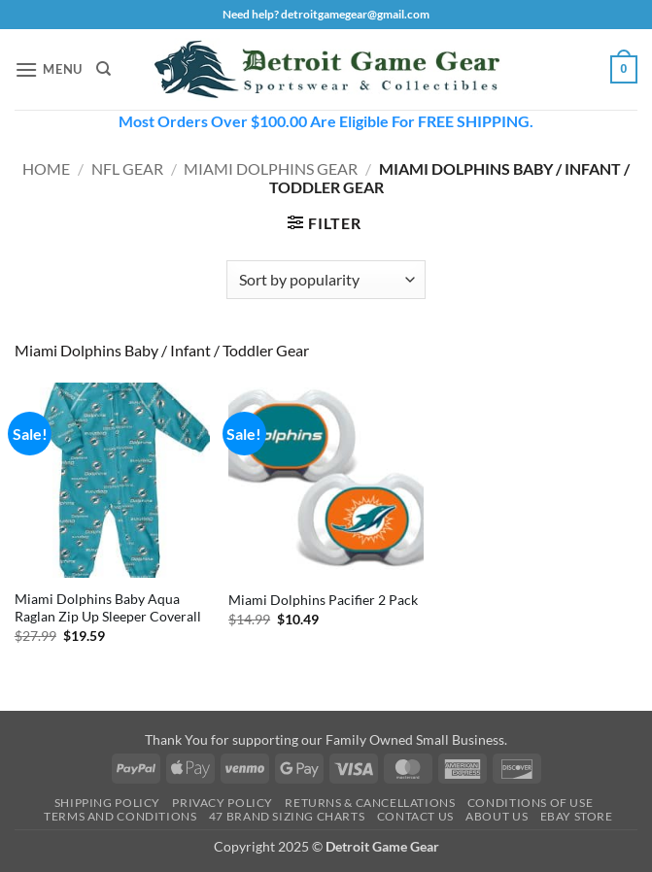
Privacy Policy (222, 802)
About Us (496, 816)
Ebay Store (576, 816)
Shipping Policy (107, 802)
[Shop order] (326, 279)
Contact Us (415, 816)
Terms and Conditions (120, 816)
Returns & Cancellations (370, 802)
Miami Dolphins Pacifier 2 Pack (323, 599)
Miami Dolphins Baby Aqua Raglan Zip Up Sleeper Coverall (108, 607)
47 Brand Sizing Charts (286, 816)
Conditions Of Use (530, 802)
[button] (49, 69)
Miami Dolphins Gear (271, 168)
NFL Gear (127, 168)
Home (46, 168)
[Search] (103, 68)
